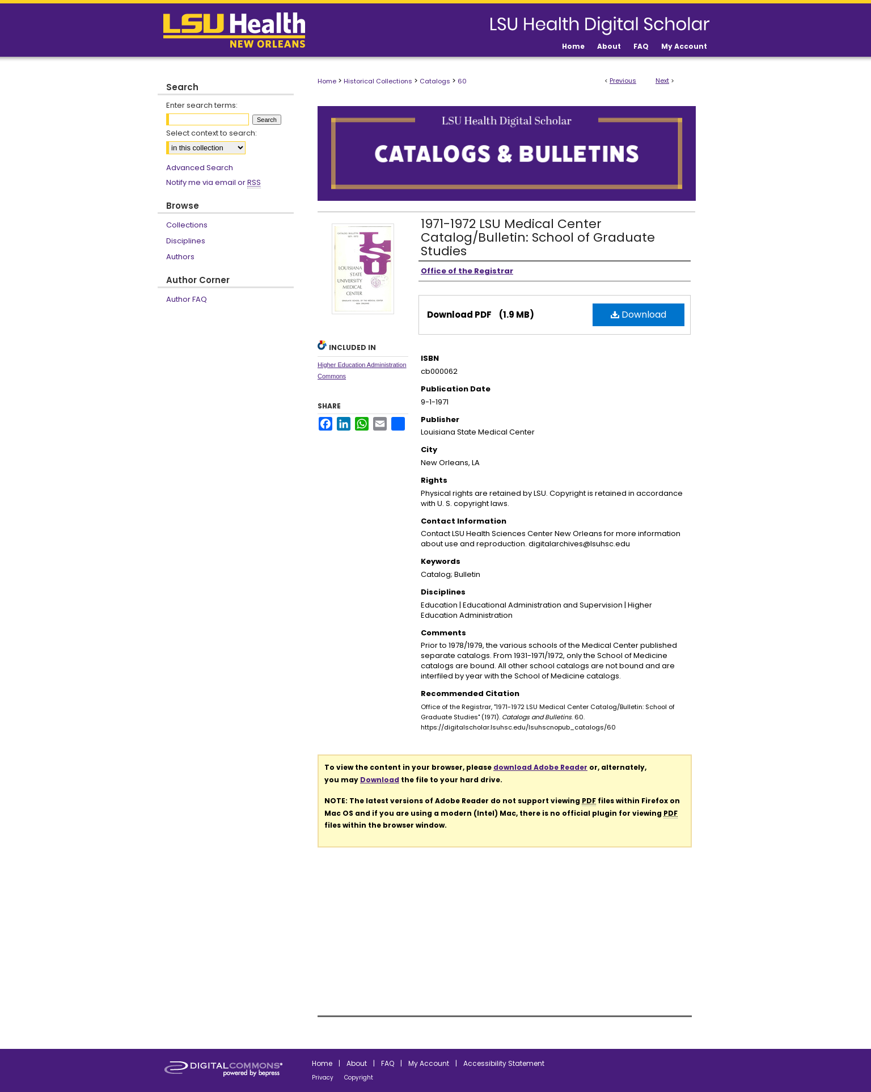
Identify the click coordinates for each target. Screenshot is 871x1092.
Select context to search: (211, 133)
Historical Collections (378, 81)
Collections (187, 225)
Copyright (358, 1077)
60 (462, 81)
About (356, 1063)
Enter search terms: (202, 105)
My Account (428, 1063)
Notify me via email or (213, 182)
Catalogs (435, 81)
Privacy (322, 1077)
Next (662, 80)
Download (638, 314)
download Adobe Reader (540, 767)
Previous (623, 80)
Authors (180, 256)
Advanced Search (199, 167)
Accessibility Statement (503, 1063)
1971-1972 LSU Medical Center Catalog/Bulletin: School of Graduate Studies (538, 237)
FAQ (387, 1063)
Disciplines (185, 240)
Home (327, 81)
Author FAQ (186, 299)
